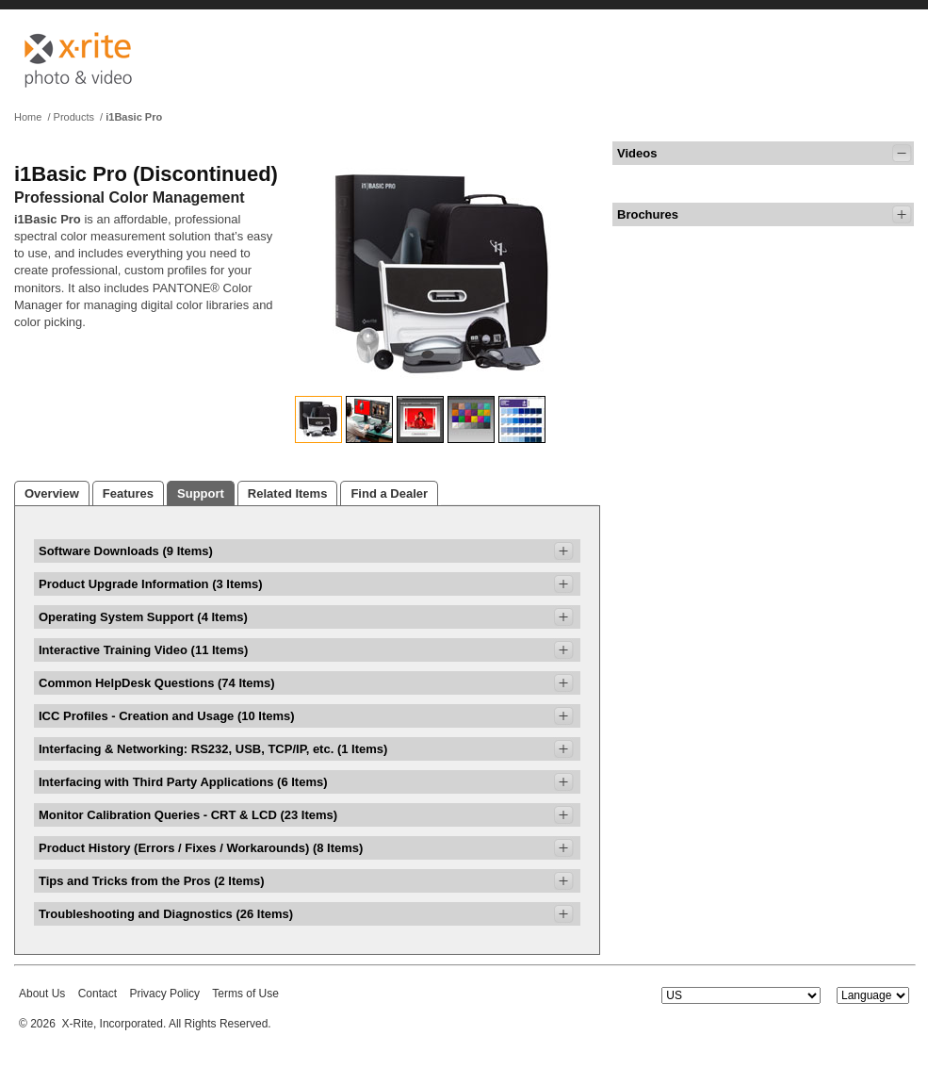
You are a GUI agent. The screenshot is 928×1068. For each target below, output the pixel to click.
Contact (97, 993)
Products (74, 117)
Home (27, 117)
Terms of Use (245, 993)
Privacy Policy (164, 993)
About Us (42, 993)
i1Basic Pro (134, 117)
